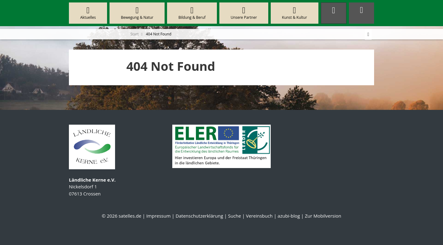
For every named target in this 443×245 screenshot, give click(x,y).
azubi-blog (288, 216)
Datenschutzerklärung (199, 216)
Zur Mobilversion (323, 216)
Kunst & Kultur (294, 13)
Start (134, 34)
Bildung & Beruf (192, 13)
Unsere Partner (244, 13)
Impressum (158, 216)
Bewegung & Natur (137, 13)
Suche (234, 216)
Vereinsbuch (259, 216)
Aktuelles (88, 13)
